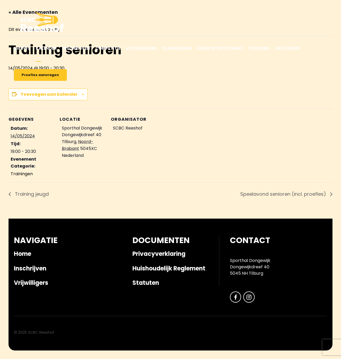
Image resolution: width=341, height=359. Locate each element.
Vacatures (287, 48)
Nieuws (22, 48)
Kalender (46, 48)
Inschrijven (76, 48)
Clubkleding (177, 48)
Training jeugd (31, 194)
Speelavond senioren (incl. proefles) (283, 194)
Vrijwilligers (141, 48)
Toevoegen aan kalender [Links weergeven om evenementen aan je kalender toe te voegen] (49, 94)
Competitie (107, 48)
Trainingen (22, 174)
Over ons (259, 48)
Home (22, 254)
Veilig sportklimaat (220, 48)
